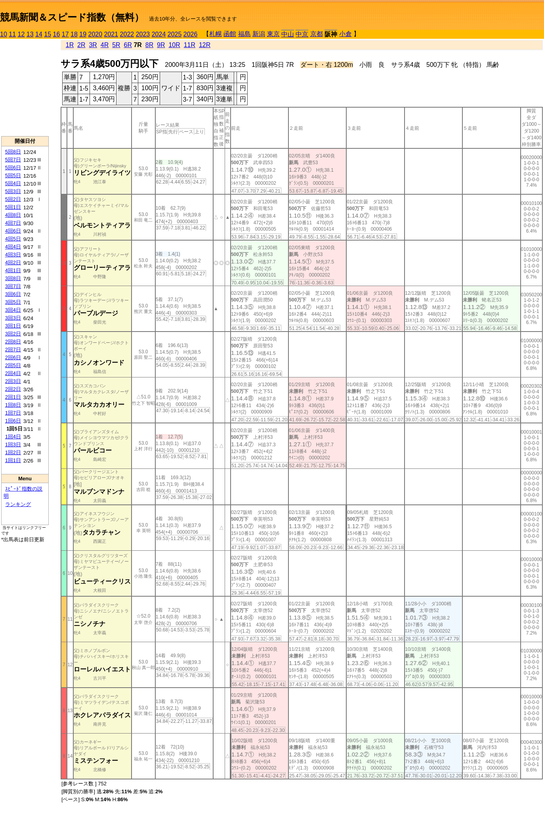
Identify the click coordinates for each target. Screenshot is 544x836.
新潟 (258, 33)
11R (189, 45)
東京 (273, 33)
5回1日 (13, 207)
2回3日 (13, 381)
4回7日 (13, 223)
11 (12, 34)
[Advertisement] (25, 87)
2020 (95, 34)
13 (30, 34)
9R (161, 45)
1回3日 (13, 444)
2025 (175, 34)
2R (81, 45)
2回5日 (13, 365)
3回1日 (13, 326)
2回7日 (13, 350)
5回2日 (13, 199)
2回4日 (13, 373)
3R (93, 45)
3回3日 (13, 318)
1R (70, 45)
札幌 (215, 33)
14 (38, 34)
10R (174, 45)
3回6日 (13, 294)
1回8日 (13, 405)
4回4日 (13, 247)
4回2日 (13, 262)
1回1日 (13, 460)
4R (105, 45)
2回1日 (13, 397)
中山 (287, 34)
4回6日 (13, 231)
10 (3, 34)
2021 (111, 34)
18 (74, 34)
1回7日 (13, 413)
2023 (143, 34)
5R (116, 45)
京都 (316, 33)
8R (149, 45)
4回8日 (13, 215)
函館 (229, 33)
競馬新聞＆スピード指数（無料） (72, 17)
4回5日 (13, 239)
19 (82, 34)
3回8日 (13, 278)
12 (21, 34)
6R (128, 45)
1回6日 (13, 421)
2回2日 (13, 389)
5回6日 (13, 168)
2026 (190, 34)
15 (47, 34)
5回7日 (13, 160)
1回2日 (13, 452)
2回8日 (13, 342)
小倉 (345, 33)
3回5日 (13, 302)
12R (204, 45)
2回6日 (13, 357)
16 (56, 34)
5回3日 (13, 191)
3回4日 (13, 310)
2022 (127, 34)
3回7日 (13, 286)
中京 (302, 34)
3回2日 (13, 334)
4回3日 (13, 255)
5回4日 (13, 183)
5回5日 (13, 175)
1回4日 (13, 437)
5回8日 (13, 152)
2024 (159, 34)
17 (65, 34)
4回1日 (13, 270)
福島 (244, 33)
